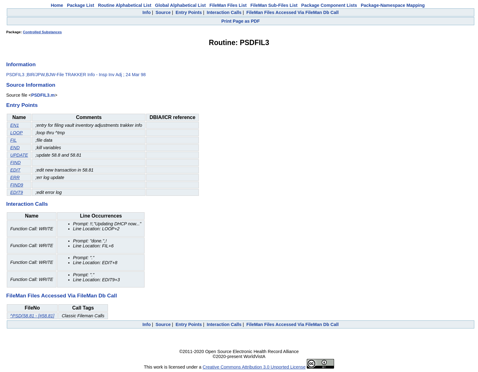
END (15, 147)
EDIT (15, 170)
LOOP (16, 132)
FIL (13, 140)
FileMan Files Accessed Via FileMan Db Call (292, 12)
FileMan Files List (228, 5)
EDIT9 (16, 192)
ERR (15, 177)
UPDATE (19, 155)
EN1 (14, 125)
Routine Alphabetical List (124, 5)
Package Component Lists (329, 5)
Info (146, 12)
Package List (80, 5)
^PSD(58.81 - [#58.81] (32, 315)
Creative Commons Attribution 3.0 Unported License (254, 367)
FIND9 (16, 184)
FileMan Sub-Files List (273, 5)
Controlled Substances (42, 32)
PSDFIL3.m (43, 95)
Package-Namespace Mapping (393, 5)
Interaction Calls (224, 12)
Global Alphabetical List (180, 5)
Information (21, 64)
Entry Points (189, 12)
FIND (15, 162)
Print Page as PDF (240, 21)
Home (57, 5)
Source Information (30, 85)
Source (163, 12)
